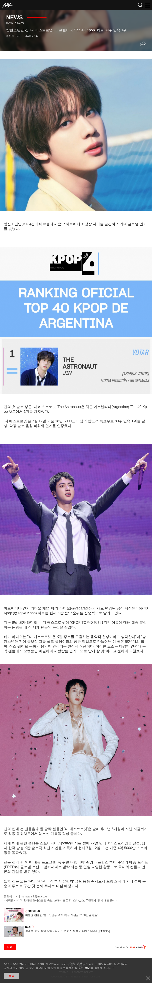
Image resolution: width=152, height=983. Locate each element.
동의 (11, 975)
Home (9, 22)
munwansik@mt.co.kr (34, 896)
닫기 (148, 978)
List (10, 947)
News (20, 22)
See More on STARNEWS (131, 947)
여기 (88, 968)
